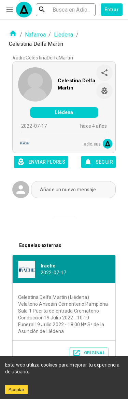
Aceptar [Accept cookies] (16, 389)
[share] (104, 73)
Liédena (64, 112)
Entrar (111, 9)
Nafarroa (35, 34)
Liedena (63, 34)
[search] (65, 10)
